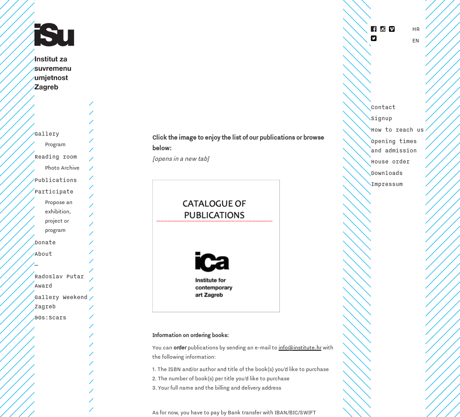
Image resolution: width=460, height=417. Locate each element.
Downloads (387, 173)
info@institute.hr (300, 348)
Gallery (46, 134)
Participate (53, 192)
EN (415, 41)
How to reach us (397, 130)
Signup (381, 118)
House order (390, 162)
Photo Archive (62, 168)
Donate (45, 242)
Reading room (55, 157)
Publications (55, 180)
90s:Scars (50, 318)
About (43, 254)
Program (55, 144)
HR (416, 29)
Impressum (387, 184)
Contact (383, 107)
